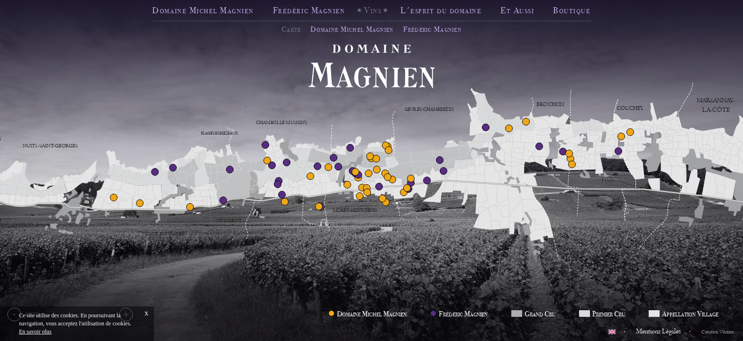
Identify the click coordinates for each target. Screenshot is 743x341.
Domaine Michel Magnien (203, 10)
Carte (291, 29)
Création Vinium (717, 332)
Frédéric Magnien (309, 10)
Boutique (571, 10)
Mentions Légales (658, 331)
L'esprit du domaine (440, 10)
